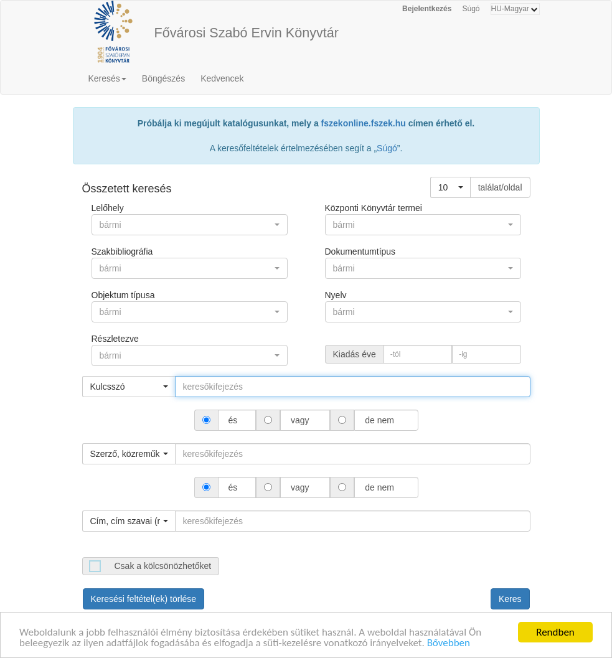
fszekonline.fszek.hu (363, 123)
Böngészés (163, 78)
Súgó (470, 8)
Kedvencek (221, 78)
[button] (450, 187)
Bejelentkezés (426, 8)
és (233, 420)
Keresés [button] (107, 78)
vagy (299, 420)
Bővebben (448, 644)
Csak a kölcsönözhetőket (163, 566)
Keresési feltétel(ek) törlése (144, 599)
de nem (379, 420)
